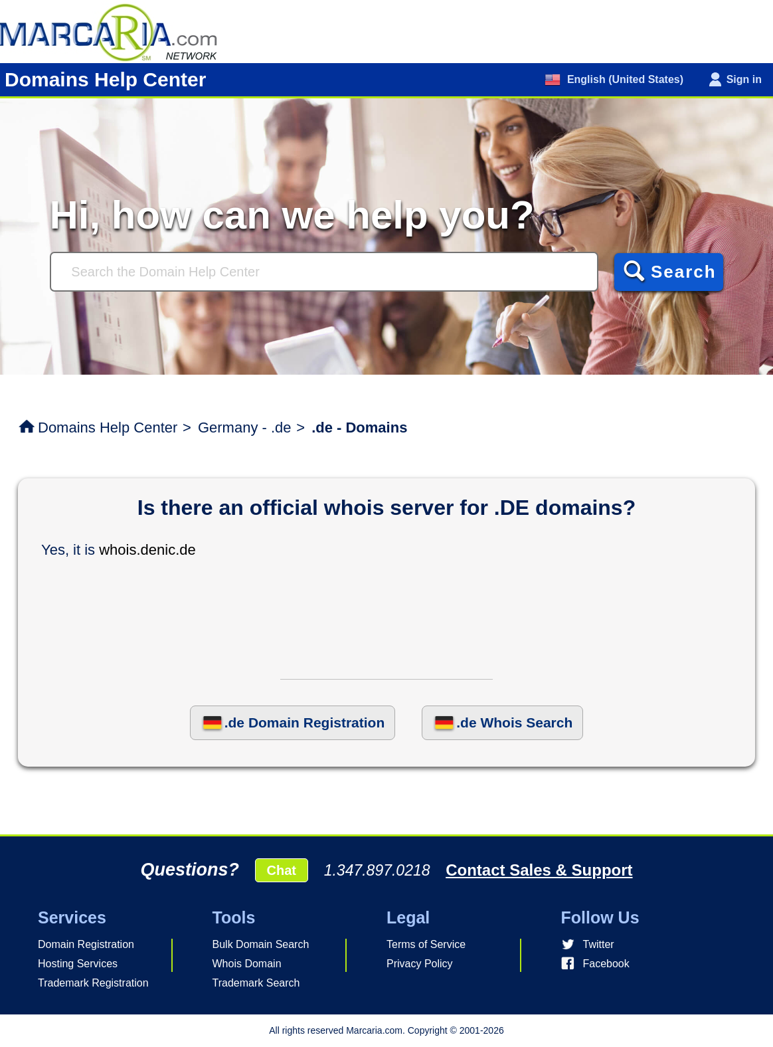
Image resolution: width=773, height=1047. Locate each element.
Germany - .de (245, 427)
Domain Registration (86, 944)
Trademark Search (256, 983)
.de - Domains (359, 427)
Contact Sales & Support (539, 870)
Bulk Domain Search (261, 944)
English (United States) (623, 79)
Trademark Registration (93, 983)
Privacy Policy (419, 963)
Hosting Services (78, 963)
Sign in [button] (744, 79)
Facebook (606, 963)
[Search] (324, 272)
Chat (281, 870)
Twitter (598, 944)
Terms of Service (426, 944)
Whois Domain (247, 963)
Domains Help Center (107, 427)
